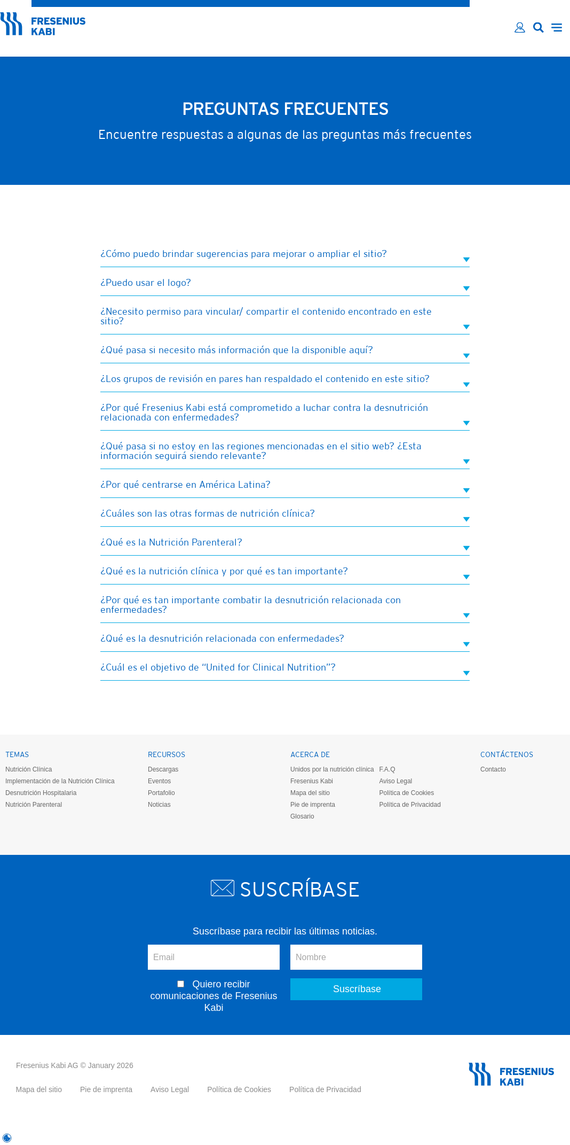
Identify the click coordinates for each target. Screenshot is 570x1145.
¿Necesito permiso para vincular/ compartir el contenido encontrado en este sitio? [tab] (285, 317)
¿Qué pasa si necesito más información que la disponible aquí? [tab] (285, 350)
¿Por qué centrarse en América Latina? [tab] (285, 485)
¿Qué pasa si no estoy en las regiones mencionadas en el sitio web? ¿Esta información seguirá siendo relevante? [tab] (285, 451)
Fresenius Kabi (311, 781)
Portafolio (161, 793)
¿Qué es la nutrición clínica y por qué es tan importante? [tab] (285, 572)
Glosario (302, 816)
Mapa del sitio (310, 793)
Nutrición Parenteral (33, 804)
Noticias (159, 804)
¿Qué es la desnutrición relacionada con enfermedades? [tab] (285, 639)
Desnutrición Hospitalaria (40, 793)
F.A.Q (387, 769)
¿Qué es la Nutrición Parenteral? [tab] (285, 543)
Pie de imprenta (312, 804)
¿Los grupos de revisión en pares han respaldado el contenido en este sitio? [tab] (285, 379)
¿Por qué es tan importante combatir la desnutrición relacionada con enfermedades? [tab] (285, 605)
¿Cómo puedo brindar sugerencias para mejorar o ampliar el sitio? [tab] (285, 254)
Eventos (159, 781)
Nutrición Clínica (28, 769)
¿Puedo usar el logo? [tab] (285, 283)
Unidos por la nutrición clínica (332, 769)
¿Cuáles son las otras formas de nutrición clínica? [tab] (285, 514)
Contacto (493, 769)
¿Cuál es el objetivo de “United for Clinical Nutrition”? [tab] (285, 668)
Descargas (163, 769)
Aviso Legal (395, 781)
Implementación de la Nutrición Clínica (60, 781)
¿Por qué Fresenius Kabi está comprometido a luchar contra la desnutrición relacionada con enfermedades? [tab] (285, 413)
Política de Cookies (406, 793)
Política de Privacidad (409, 804)
